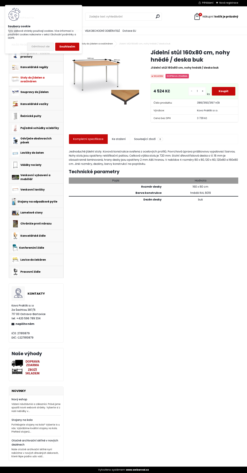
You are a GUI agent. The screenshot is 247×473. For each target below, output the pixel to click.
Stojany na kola (22, 420)
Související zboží (148, 139)
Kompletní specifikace (88, 139)
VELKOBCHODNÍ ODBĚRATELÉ (102, 31)
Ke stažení (119, 139)
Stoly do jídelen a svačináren (97, 43)
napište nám (25, 324)
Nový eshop (19, 399)
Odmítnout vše (40, 46)
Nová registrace (228, 2)
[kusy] (197, 91)
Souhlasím (67, 47)
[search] (158, 16)
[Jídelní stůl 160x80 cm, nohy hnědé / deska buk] (104, 78)
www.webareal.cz (137, 469)
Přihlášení (207, 2)
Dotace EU (129, 31)
